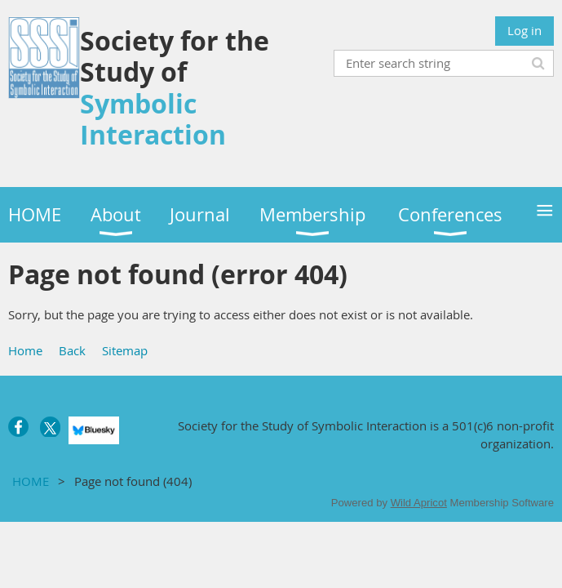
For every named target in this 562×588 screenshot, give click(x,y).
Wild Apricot (419, 503)
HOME (30, 481)
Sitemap (125, 350)
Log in (524, 30)
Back (72, 350)
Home (25, 350)
